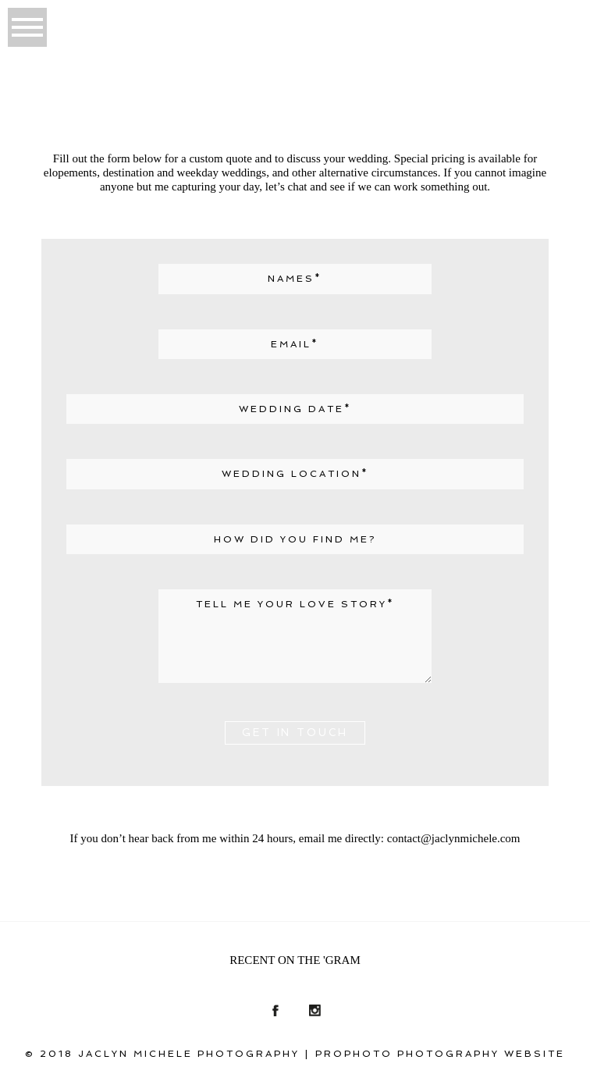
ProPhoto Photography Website (440, 1053)
